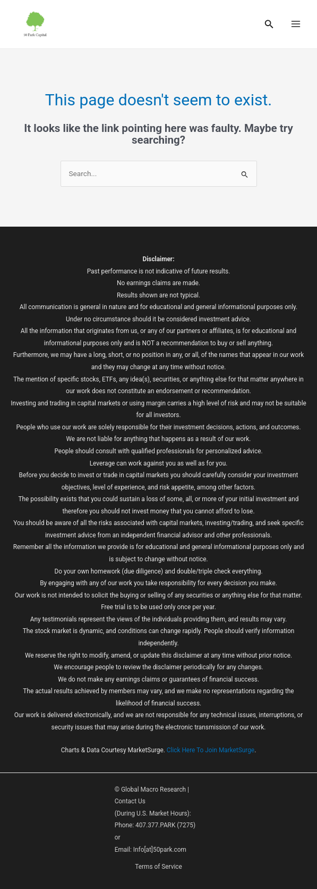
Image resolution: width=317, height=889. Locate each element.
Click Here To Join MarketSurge (210, 750)
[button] (269, 24)
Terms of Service (158, 866)
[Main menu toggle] (296, 24)
